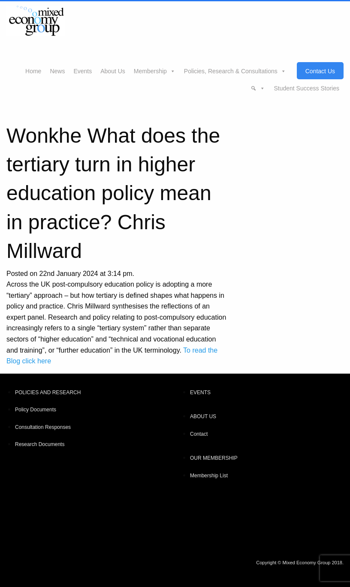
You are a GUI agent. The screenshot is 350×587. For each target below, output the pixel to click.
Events (82, 71)
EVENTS (200, 392)
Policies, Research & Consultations (231, 71)
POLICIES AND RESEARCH (48, 392)
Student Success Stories (306, 88)
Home (33, 71)
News (57, 71)
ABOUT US (203, 416)
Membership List (209, 476)
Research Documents (39, 444)
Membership (150, 71)
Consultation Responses (43, 427)
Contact (199, 434)
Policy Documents (35, 410)
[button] (257, 87)
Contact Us (320, 71)
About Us (112, 71)
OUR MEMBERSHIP (214, 458)
